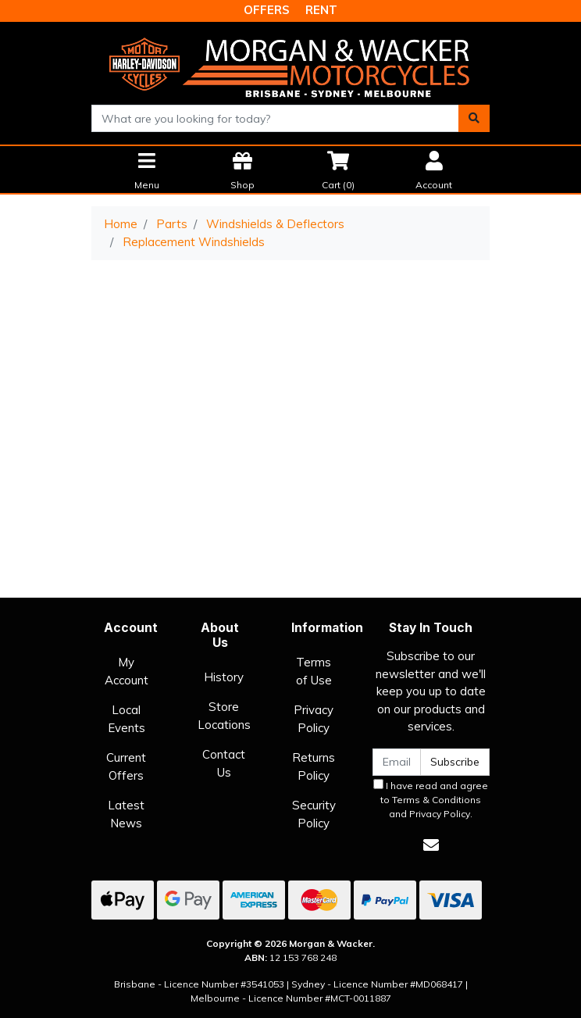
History (224, 677)
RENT (321, 9)
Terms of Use (314, 671)
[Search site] (474, 118)
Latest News (126, 814)
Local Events (126, 718)
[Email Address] (396, 762)
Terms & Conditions (436, 799)
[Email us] (431, 845)
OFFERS (267, 9)
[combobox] (275, 118)
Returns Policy (313, 766)
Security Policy (314, 814)
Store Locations (224, 715)
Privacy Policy (313, 718)
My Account (126, 671)
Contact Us (223, 763)
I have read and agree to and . (430, 799)
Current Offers (126, 766)
